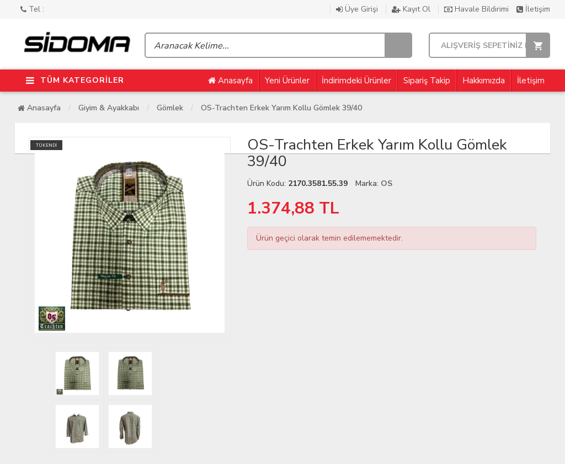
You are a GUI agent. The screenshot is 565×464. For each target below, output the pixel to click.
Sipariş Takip (426, 80)
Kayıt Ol (412, 9)
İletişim (533, 9)
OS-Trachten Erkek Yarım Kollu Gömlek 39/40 (281, 108)
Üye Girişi (358, 9)
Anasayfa (230, 80)
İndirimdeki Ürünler (356, 80)
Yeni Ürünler (287, 80)
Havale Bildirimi (477, 9)
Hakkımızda (483, 80)
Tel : (32, 9)
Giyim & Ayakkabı (108, 108)
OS (386, 183)
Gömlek (170, 108)
